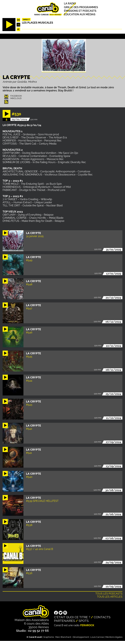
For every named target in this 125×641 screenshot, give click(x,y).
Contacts (102, 617)
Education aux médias (79, 14)
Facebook (16, 96)
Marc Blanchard (63, 637)
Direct (26, 19)
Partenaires (64, 620)
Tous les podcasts (108, 593)
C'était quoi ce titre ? (72, 617)
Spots (84, 620)
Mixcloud (15, 98)
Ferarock (87, 625)
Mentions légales (113, 637)
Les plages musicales (37, 22)
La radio (70, 3)
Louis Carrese (97, 637)
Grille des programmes (81, 7)
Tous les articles (109, 596)
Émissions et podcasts (80, 10)
